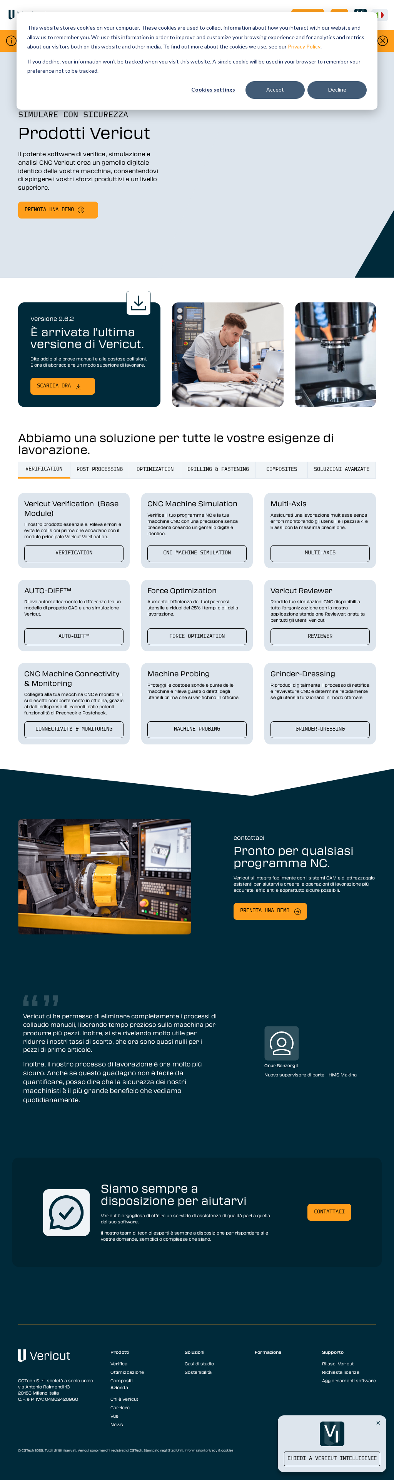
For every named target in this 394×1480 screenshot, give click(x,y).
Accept (275, 89)
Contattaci (329, 1212)
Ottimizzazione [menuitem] (127, 1372)
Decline (337, 89)
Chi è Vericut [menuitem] (124, 1399)
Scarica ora (54, 386)
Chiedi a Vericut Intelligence (332, 1459)
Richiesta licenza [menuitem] (340, 1372)
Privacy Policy (304, 46)
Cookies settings (213, 89)
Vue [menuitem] (114, 1416)
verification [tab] (43, 469)
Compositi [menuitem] (121, 1380)
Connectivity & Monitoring (73, 729)
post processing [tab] (100, 469)
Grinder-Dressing (320, 729)
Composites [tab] (281, 469)
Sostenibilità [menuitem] (198, 1372)
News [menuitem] (116, 1424)
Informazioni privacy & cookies (209, 1450)
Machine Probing (197, 729)
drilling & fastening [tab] (218, 469)
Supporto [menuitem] (333, 1352)
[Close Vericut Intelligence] (378, 1422)
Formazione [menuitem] (268, 1352)
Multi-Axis (320, 553)
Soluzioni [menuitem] (194, 1352)
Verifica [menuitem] (118, 1363)
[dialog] (197, 61)
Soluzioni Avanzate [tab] (341, 469)
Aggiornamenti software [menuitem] (349, 1380)
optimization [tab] (155, 469)
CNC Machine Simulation (197, 553)
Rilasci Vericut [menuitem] (338, 1363)
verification (73, 553)
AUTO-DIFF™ (73, 636)
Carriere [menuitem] (120, 1407)
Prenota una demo (49, 210)
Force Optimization (197, 636)
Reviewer (320, 636)
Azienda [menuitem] (119, 1387)
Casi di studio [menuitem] (199, 1363)
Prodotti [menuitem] (119, 1352)
